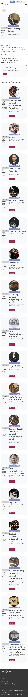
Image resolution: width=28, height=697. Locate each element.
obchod (12, 1)
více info (11, 116)
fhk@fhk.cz (4, 679)
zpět (4, 10)
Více (5, 74)
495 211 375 (4, 681)
